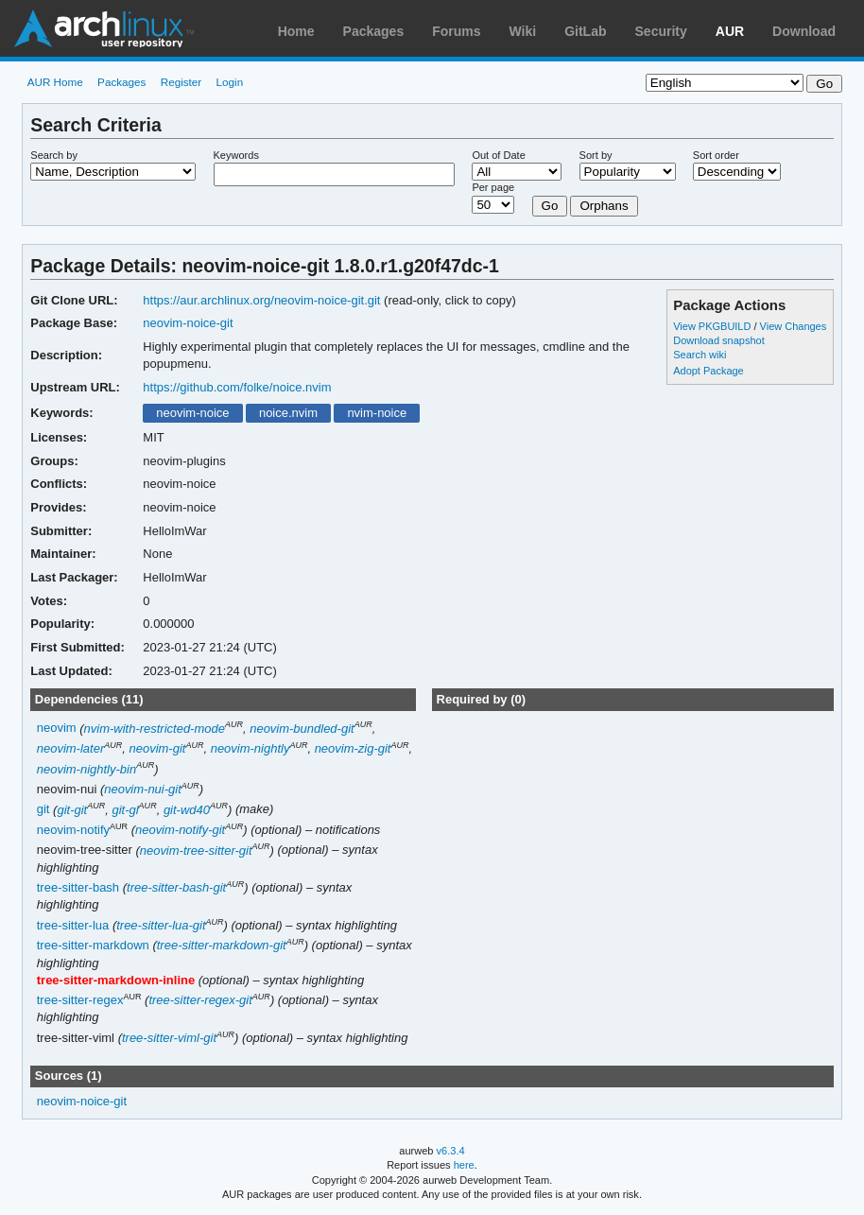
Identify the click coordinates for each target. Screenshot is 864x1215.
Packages (374, 31)
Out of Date (498, 155)
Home (296, 31)
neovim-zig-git (353, 748)
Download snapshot (718, 340)
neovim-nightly (250, 748)
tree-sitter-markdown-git (221, 945)
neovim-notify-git (180, 830)
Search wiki (699, 354)
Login (230, 82)
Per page (493, 187)
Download (804, 31)
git (43, 810)
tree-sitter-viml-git (169, 1038)
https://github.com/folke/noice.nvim (237, 387)
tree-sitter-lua (73, 925)
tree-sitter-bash (78, 887)
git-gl (125, 810)
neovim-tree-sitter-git (196, 850)
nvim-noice (376, 413)
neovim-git (157, 748)
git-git (72, 810)
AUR (730, 31)
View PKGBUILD (713, 326)
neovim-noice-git (188, 323)
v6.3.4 (451, 1150)
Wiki (523, 31)
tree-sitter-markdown (93, 945)
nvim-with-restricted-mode (154, 728)
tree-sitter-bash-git (176, 887)
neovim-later (70, 748)
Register (181, 82)
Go (550, 206)
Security (661, 31)
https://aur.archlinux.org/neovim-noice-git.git (261, 300)
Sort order (716, 155)
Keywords (236, 155)
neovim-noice (192, 413)
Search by (54, 155)
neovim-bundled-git (302, 728)
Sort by (596, 155)
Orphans (603, 206)
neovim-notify (73, 830)
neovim (57, 728)
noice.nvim (288, 413)
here (464, 1165)
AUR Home (55, 82)
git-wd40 (187, 810)
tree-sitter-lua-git (160, 925)
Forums (456, 31)
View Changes (793, 326)
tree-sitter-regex (80, 1000)
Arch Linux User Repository (104, 28)
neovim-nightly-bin (86, 769)
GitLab (585, 31)
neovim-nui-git (142, 789)
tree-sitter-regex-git (199, 1000)
